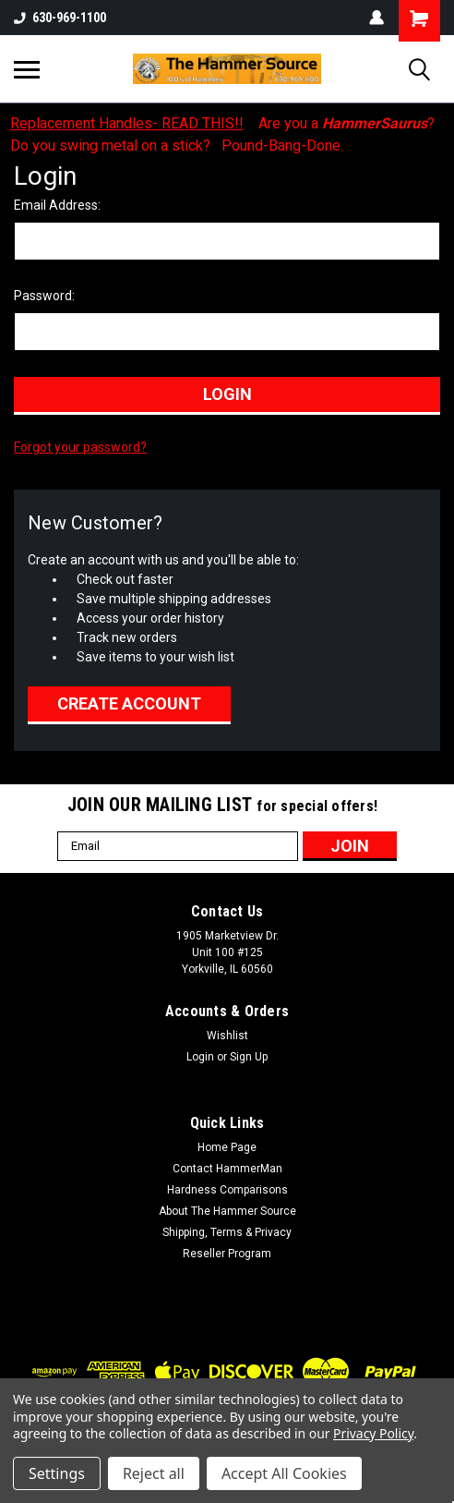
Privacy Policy (373, 1433)
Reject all (154, 1473)
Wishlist (227, 1035)
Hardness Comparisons (227, 1189)
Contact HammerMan (227, 1168)
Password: (44, 295)
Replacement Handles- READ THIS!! (127, 123)
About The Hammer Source (227, 1211)
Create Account (129, 703)
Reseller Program (227, 1253)
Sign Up (249, 1056)
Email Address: (57, 205)
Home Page (227, 1147)
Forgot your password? (80, 447)
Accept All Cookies (284, 1473)
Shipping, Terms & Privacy (227, 1232)
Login (200, 1056)
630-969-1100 (60, 17)
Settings (57, 1473)
